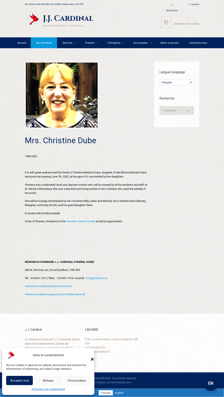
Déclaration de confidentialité (48, 389)
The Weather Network (72, 294)
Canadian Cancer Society (80, 221)
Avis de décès (44, 42)
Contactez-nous (198, 42)
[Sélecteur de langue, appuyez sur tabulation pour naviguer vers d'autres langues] (176, 82)
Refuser (48, 380)
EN (210, 383)
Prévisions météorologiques (41, 294)
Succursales (140, 42)
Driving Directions (61, 286)
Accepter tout (19, 380)
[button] (88, 355)
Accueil (21, 42)
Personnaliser (77, 380)
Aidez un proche (169, 42)
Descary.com (123, 382)
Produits (90, 42)
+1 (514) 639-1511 (95, 347)
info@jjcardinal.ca (96, 278)
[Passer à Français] (106, 392)
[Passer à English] (119, 392)
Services (67, 42)
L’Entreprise (113, 42)
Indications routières (37, 286)
